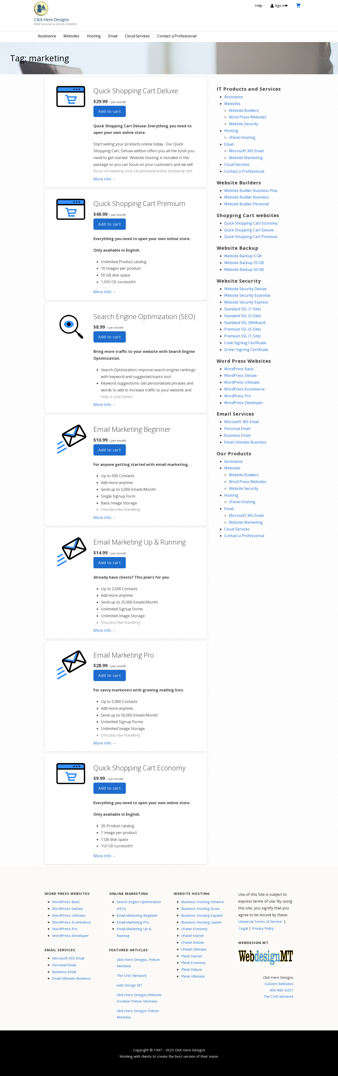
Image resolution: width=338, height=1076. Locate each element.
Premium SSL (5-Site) (242, 329)
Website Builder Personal (246, 204)
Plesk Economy (193, 962)
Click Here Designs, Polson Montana (138, 962)
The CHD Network (131, 975)
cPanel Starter (192, 935)
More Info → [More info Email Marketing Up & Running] (104, 630)
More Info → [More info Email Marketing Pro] (104, 743)
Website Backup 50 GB (244, 269)
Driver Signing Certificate (246, 349)
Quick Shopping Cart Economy (139, 767)
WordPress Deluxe (240, 375)
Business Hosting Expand (202, 915)
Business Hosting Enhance (202, 901)
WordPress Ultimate (242, 382)
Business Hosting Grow (200, 908)
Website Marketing (246, 157)
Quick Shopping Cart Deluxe (135, 90)
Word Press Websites (247, 117)
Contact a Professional (176, 36)
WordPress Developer (243, 402)
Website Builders (244, 110)
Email (112, 36)
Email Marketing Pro (123, 654)
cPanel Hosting (242, 137)
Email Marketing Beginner (132, 429)
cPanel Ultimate (194, 949)
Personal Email (237, 428)
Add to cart (109, 111)
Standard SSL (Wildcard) (245, 322)
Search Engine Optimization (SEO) (144, 316)
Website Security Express (246, 302)
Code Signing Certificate (245, 342)
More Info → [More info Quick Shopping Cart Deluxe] (104, 179)
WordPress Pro (237, 395)
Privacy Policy (263, 928)
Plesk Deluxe (191, 969)
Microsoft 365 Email (246, 150)
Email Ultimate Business (245, 442)
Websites (71, 36)
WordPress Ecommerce (244, 389)
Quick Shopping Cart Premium (139, 203)
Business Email (237, 435)
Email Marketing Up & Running (139, 541)
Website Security (243, 123)
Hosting (94, 36)
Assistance (47, 36)
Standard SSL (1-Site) (242, 309)
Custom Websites (279, 983)
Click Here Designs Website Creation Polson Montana (139, 997)
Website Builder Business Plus (250, 190)
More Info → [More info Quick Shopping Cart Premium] (104, 291)
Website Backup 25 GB (244, 262)
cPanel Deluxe (192, 942)
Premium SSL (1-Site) (242, 336)
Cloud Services (137, 36)
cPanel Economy (194, 928)
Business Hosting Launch (201, 922)
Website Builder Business (246, 197)
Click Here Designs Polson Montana (138, 1013)
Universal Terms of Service (260, 921)
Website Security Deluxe (245, 288)
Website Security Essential (247, 295)
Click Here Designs (51, 19)
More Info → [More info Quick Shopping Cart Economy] (104, 855)
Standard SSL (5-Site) (242, 315)
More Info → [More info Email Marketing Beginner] (104, 517)
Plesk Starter (191, 956)
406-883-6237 (281, 990)
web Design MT (129, 985)
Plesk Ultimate (193, 976)
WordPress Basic (239, 368)
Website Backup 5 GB (243, 255)
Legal (243, 928)
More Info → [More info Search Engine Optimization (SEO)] (104, 404)
